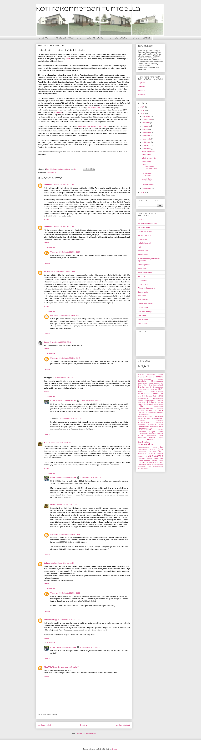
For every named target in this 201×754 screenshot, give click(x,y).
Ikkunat (140, 394)
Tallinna (154, 447)
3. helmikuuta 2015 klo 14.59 (66, 505)
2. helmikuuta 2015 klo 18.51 (64, 272)
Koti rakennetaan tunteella (88, 9)
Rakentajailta (154, 426)
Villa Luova (142, 315)
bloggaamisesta (157, 381)
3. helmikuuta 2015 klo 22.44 (63, 563)
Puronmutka (142, 280)
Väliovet (149, 466)
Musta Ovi (141, 276)
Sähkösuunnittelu (143, 447)
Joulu (143, 396)
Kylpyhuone (151, 402)
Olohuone (141, 412)
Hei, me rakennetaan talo (147, 223)
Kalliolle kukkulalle (145, 243)
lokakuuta (146, 123)
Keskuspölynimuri (143, 398)
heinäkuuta (147, 132)
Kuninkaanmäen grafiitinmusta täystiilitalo (93, 126)
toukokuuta (147, 139)
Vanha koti (158, 459)
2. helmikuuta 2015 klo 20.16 (60, 342)
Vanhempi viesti (123, 725)
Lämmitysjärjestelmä (145, 408)
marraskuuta (147, 119)
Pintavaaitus (141, 420)
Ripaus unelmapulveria (146, 288)
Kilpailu (140, 400)
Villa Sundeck (143, 319)
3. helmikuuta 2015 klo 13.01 (90, 401)
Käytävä (160, 402)
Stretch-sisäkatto (144, 442)
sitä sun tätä (146, 155)
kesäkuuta (147, 136)
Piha (148, 418)
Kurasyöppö (141, 402)
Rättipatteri (160, 433)
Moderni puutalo (144, 265)
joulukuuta (147, 116)
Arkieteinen (150, 377)
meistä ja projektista (67, 38)
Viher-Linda (159, 462)
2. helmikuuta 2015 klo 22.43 (69, 358)
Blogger (115, 749)
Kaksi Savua (142, 239)
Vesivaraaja (150, 462)
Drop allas (142, 385)
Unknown (48, 185)
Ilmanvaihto (148, 394)
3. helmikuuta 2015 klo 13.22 (60, 443)
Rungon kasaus (156, 432)
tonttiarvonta (142, 453)
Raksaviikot (145, 428)
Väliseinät (156, 466)
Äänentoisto (144, 468)
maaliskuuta (147, 145)
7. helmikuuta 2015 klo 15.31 (90, 647)
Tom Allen (152, 451)
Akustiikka (141, 377)
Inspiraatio (156, 394)
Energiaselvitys (158, 387)
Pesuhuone (141, 418)
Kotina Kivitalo (143, 255)
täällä (68, 59)
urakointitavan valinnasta (147, 175)
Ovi (146, 412)
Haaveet (153, 389)
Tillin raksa (142, 296)
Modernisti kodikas (145, 272)
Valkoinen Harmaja (145, 311)
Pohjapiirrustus (143, 422)
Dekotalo (157, 383)
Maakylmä (160, 408)
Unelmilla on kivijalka (145, 304)
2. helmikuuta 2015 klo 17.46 (63, 185)
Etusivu (83, 725)
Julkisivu (149, 396)
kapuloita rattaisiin (148, 151)
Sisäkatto (160, 440)
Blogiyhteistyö (142, 383)
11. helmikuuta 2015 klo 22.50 (70, 419)
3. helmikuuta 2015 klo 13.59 (90, 478)
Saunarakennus (151, 435)
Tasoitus (152, 449)
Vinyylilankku (147, 464)
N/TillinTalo (48, 272)
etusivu (43, 38)
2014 (142, 192)
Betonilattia (142, 381)
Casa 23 (141, 220)
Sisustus (150, 440)
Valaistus (141, 459)
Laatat (140, 404)
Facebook (141, 95)
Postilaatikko (159, 422)
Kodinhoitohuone (149, 400)
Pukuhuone (152, 424)
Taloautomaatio (142, 449)
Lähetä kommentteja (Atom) (86, 733)
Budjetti (151, 383)
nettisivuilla (58, 112)
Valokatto (149, 458)
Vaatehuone (142, 456)
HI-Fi (147, 391)
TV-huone (151, 453)
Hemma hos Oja (144, 227)
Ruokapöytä (152, 433)
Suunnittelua (51, 173)
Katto (155, 396)
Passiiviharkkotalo (157, 412)
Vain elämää (155, 455)
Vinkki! (140, 465)
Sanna (46, 342)
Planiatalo (160, 420)
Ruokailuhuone (143, 433)
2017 (142, 107)
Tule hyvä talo (143, 300)
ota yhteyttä (141, 38)
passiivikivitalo (143, 414)
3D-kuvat (141, 374)
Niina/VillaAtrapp (50, 620)
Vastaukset (51, 248)
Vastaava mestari (150, 460)
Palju (149, 412)
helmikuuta (147, 149)
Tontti (160, 451)
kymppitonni (146, 161)
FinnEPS (146, 389)
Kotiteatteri (160, 400)
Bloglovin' (141, 83)
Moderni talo (142, 268)
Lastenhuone (158, 404)
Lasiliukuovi (148, 404)
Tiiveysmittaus (142, 451)
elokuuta (146, 129)
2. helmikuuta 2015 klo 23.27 (63, 378)
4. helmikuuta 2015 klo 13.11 (69, 534)
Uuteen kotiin (143, 308)
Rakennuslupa (143, 426)
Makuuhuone (151, 410)
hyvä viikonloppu (148, 184)
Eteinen (140, 389)
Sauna (140, 436)
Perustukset (159, 416)
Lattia (140, 406)
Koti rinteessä (143, 251)
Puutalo (161, 424)
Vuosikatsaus (142, 466)
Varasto (140, 460)
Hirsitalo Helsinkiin (145, 231)
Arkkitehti (159, 377)
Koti (139, 247)
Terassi (160, 449)
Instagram (141, 91)
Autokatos (160, 379)
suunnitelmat (95, 38)
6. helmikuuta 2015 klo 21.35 (68, 620)
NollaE (160, 410)
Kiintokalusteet (158, 398)
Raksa (161, 426)
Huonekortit (159, 391)
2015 (142, 113)
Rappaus (160, 429)
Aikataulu (160, 374)
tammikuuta (147, 188)
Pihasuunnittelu (157, 418)
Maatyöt (141, 410)
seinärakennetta (94, 108)
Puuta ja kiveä (143, 284)
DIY (162, 383)
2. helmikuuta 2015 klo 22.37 (69, 252)
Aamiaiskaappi (150, 374)
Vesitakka (141, 462)
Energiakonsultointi (156, 385)
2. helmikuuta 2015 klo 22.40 (69, 315)
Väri (161, 466)
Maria (46, 443)
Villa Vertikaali (143, 323)
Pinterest (141, 87)
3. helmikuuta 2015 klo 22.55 (69, 593)
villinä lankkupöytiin (149, 158)
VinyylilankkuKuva (157, 464)
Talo (161, 447)
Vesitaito (160, 460)
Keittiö (160, 396)
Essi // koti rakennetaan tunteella (63, 401)
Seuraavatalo (143, 292)
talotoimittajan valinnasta (147, 180)
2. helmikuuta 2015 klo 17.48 (63, 227)
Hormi (152, 391)
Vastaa (46, 219)
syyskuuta (146, 126)
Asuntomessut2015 (144, 379)
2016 (142, 110)
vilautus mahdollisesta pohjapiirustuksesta (149, 167)
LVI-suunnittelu (158, 406)
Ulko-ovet (160, 453)
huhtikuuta (147, 142)
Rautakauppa (142, 431)
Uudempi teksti (44, 725)
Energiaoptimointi (144, 387)
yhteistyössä (118, 38)
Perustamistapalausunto (145, 416)
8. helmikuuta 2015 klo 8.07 (68, 667)
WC (139, 469)
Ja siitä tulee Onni (144, 235)
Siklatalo (152, 437)
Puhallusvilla (141, 424)
